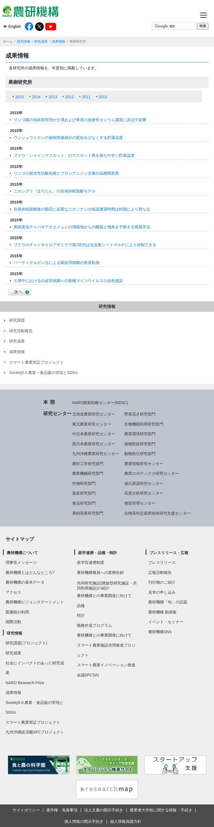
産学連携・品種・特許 (97, 552)
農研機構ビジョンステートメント (35, 602)
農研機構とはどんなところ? (30, 572)
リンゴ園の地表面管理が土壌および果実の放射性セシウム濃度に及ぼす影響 (80, 120)
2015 (19, 97)
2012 (69, 97)
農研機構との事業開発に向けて (104, 595)
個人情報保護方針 (125, 821)
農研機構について (22, 552)
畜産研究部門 (84, 493)
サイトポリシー (26, 810)
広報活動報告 (160, 572)
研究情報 (23, 41)
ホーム (8, 41)
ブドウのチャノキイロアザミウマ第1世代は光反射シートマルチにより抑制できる (85, 245)
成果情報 (58, 41)
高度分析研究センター (143, 493)
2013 (52, 97)
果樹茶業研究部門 (87, 513)
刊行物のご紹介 (162, 582)
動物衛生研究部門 (139, 453)
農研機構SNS (160, 632)
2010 (103, 97)
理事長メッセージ (21, 562)
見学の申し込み (162, 592)
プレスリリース (162, 562)
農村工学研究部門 (87, 463)
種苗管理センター (139, 503)
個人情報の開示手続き (83, 821)
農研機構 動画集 (162, 612)
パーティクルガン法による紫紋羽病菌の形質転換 (56, 262)
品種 (81, 605)
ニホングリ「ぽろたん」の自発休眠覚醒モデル (55, 191)
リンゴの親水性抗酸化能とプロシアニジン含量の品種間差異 (66, 173)
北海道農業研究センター (93, 414)
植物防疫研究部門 (139, 444)
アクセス (13, 592)
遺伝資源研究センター (143, 483)
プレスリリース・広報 (168, 552)
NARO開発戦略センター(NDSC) (100, 402)
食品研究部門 (84, 503)
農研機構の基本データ (25, 582)
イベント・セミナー (165, 622)
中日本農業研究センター (93, 434)
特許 (81, 615)
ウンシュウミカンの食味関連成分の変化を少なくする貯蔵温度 (68, 137)
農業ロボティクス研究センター (151, 473)
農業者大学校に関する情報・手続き (161, 810)
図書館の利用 (17, 612)
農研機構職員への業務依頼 (100, 572)
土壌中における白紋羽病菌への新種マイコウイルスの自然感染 (68, 280)
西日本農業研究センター (93, 444)
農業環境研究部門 (139, 434)
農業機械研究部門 (87, 473)
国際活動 (13, 622)
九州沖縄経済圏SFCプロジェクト (35, 732)
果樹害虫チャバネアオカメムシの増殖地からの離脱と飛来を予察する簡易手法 (82, 227)
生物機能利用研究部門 (143, 424)
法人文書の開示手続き (103, 810)
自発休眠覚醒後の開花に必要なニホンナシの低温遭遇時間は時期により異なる (82, 209)
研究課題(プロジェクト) (26, 643)
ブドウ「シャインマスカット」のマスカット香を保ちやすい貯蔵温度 (74, 155)
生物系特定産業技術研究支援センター (157, 513)
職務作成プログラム (94, 625)
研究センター (57, 413)
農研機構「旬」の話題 (167, 602)
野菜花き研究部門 (139, 414)
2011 (86, 97)
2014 (36, 97)
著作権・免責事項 (61, 810)
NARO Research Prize (25, 683)
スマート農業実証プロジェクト (33, 722)
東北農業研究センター (91, 424)
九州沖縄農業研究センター (95, 453)
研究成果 (41, 41)
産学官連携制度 (90, 562)
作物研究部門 (84, 483)
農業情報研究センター (143, 463)
